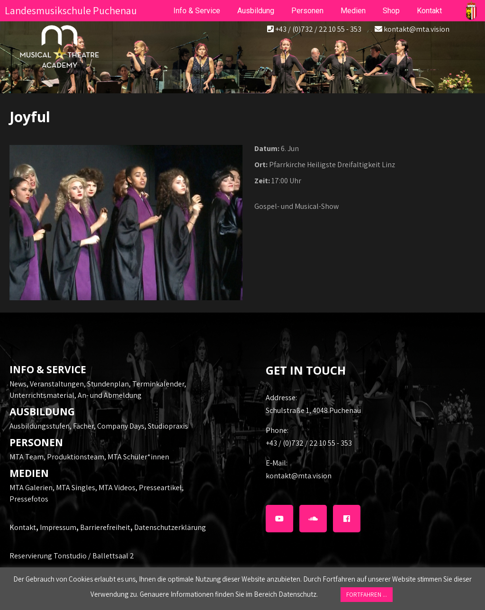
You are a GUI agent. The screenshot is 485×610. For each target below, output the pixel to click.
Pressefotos (28, 499)
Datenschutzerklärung (170, 527)
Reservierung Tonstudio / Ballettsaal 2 (71, 556)
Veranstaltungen (57, 384)
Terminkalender (158, 384)
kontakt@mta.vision (416, 29)
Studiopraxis (168, 426)
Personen (307, 10)
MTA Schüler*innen (138, 457)
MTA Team (26, 457)
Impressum (58, 527)
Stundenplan (108, 384)
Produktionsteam (75, 457)
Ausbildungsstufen (39, 426)
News (18, 384)
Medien (353, 10)
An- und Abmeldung (110, 395)
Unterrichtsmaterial (41, 395)
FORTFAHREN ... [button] (366, 595)
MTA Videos (117, 488)
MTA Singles (75, 488)
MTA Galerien (31, 488)
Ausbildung (255, 10)
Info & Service (196, 10)
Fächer (83, 426)
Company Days (120, 426)
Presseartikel (160, 488)
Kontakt (22, 527)
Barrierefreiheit (105, 527)
